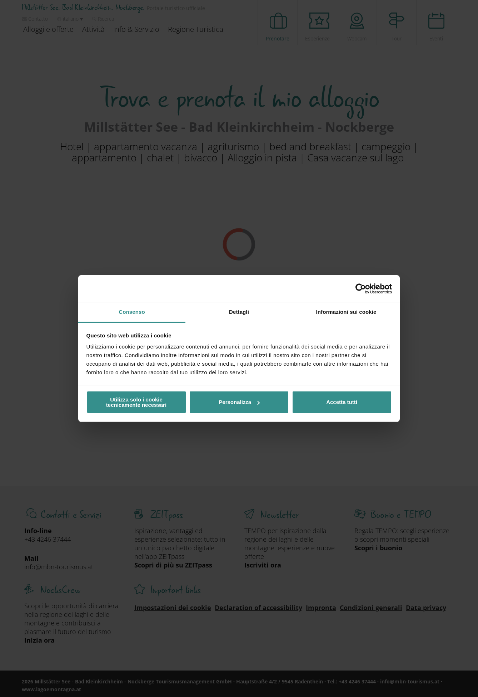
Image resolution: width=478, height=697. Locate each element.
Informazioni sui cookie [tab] (346, 312)
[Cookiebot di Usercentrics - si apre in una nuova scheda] (360, 288)
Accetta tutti (341, 402)
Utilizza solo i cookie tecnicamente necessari (136, 402)
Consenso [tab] (132, 312)
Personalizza (239, 402)
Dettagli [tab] (239, 312)
